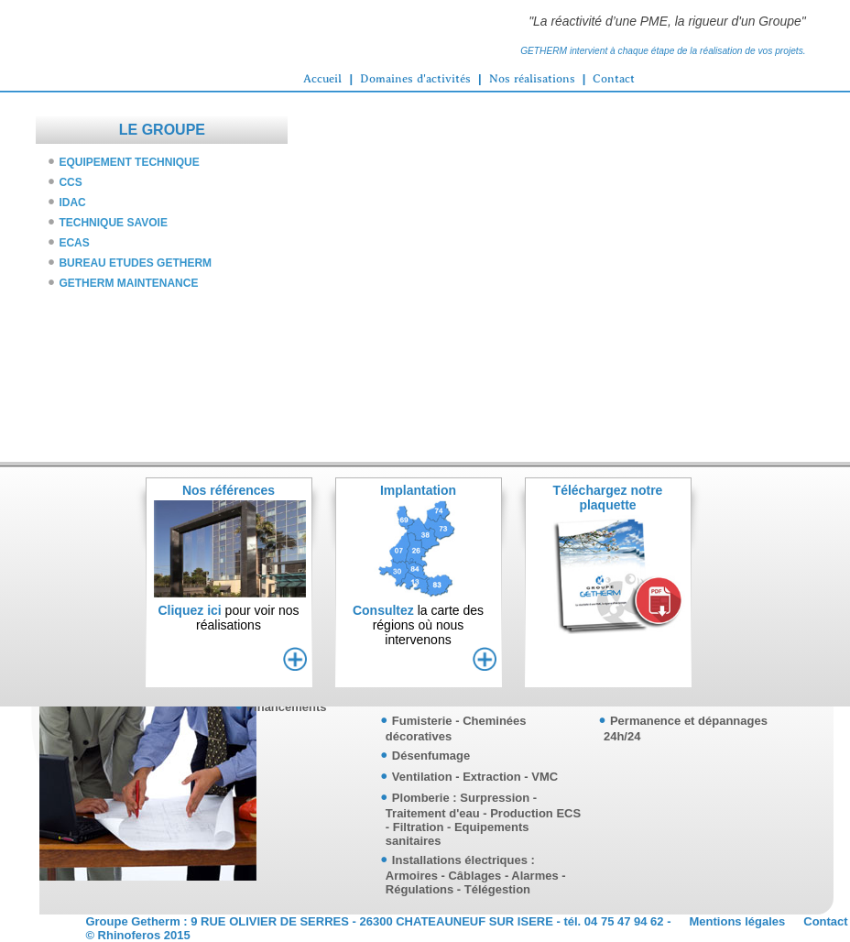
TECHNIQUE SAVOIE (113, 222)
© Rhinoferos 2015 (137, 935)
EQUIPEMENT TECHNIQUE (129, 162)
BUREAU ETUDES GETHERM (135, 263)
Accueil (322, 78)
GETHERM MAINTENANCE (128, 283)
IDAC (72, 202)
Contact (614, 78)
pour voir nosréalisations (228, 617)
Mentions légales (738, 921)
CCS (70, 182)
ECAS (74, 242)
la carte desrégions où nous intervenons (418, 625)
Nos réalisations (532, 78)
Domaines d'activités (415, 78)
